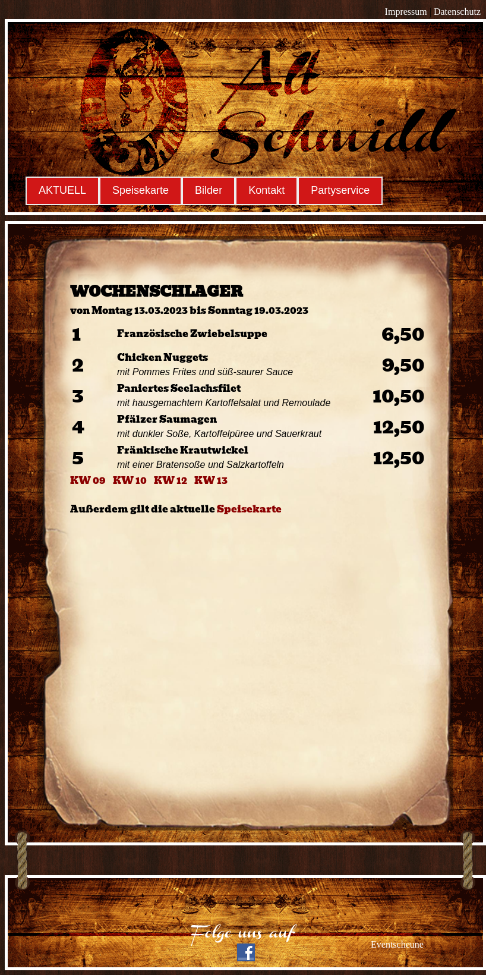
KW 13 (211, 480)
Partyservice (340, 190)
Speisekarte (140, 190)
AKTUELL (62, 190)
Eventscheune (397, 944)
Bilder (208, 190)
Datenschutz (457, 12)
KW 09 (88, 480)
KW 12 (170, 480)
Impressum (406, 12)
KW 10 (130, 480)
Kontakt (266, 190)
